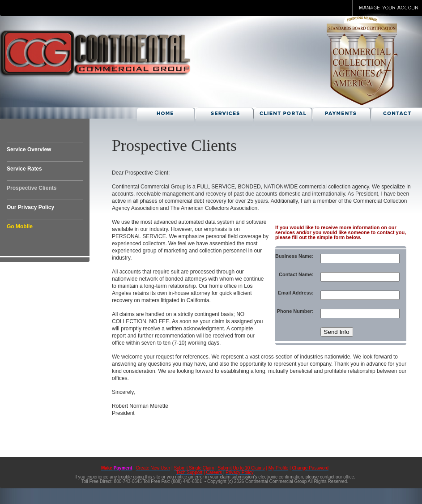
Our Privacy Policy (30, 207)
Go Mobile (20, 226)
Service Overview (29, 149)
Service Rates (24, 169)
